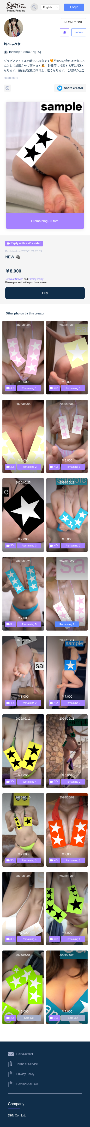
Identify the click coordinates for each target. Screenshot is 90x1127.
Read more (11, 78)
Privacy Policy (36, 279)
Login (74, 7)
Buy (45, 293)
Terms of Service (14, 279)
